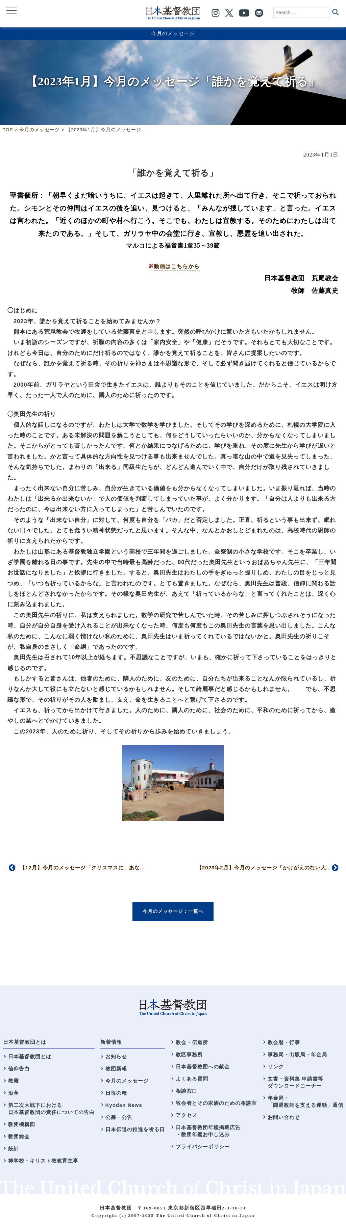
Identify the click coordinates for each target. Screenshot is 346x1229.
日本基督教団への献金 (203, 1066)
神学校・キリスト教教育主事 (43, 1161)
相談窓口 (186, 1091)
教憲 (13, 1081)
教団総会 (19, 1136)
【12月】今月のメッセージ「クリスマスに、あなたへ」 (88, 867)
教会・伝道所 (192, 1042)
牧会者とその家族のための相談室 (216, 1103)
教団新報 (116, 1068)
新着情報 (111, 1042)
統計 (13, 1148)
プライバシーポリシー (203, 1146)
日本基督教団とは (24, 1042)
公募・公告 (118, 1117)
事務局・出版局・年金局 (297, 1054)
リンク (276, 1066)
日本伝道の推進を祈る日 (135, 1129)
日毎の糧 (116, 1093)
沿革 (13, 1093)
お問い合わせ (284, 1117)
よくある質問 (192, 1079)
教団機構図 (21, 1124)
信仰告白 (19, 1068)
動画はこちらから (177, 266)
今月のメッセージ (173, 33)
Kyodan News (123, 1105)
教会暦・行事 (284, 1042)
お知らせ (116, 1056)
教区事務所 (189, 1054)
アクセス (186, 1115)
